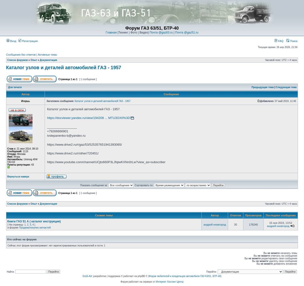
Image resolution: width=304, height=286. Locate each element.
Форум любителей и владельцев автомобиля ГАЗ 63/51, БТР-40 (185, 276)
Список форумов (17, 60)
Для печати (15, 87)
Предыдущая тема (263, 87)
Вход (11, 41)
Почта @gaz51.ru (186, 32)
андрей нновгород (215, 224)
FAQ (278, 41)
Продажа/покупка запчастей (34, 227)
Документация (48, 60)
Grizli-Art (87, 276)
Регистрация (28, 41)
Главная (111, 32)
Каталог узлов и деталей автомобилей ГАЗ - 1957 (63, 67)
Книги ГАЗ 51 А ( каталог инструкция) (34, 221)
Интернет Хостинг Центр (169, 281)
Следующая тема (286, 87)
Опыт (34, 60)
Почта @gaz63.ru (161, 32)
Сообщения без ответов (21, 54)
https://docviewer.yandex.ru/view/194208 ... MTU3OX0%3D (88, 118)
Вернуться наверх (18, 176)
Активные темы (47, 54)
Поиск (291, 41)
